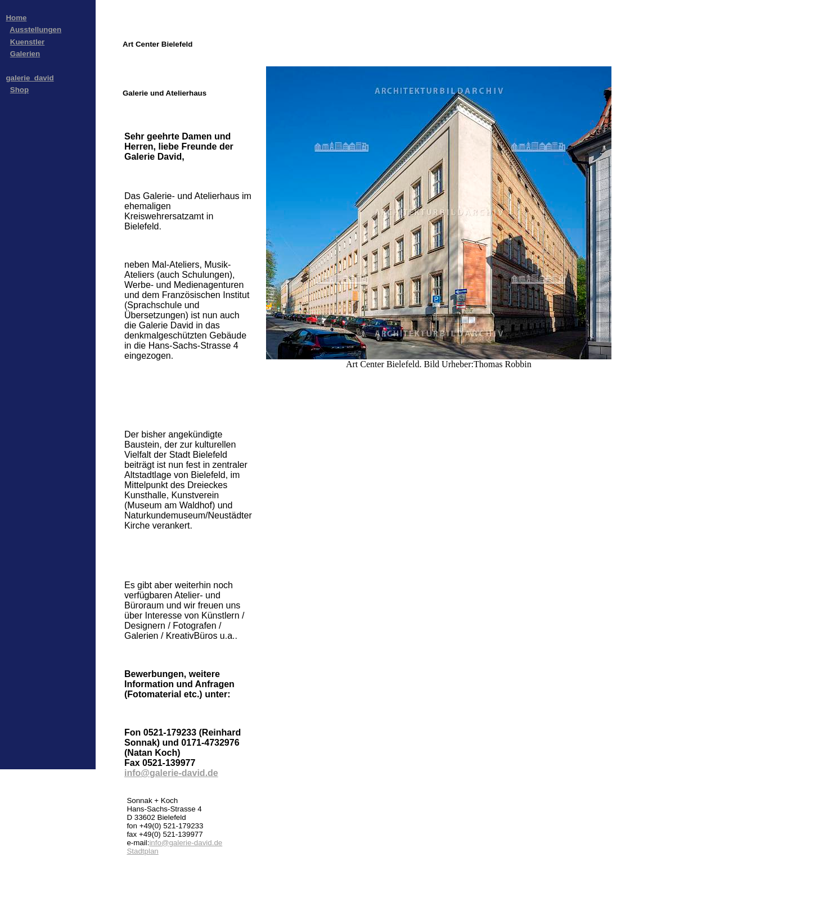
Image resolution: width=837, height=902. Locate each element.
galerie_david (29, 78)
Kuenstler (27, 42)
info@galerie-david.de (171, 773)
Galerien (25, 53)
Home (16, 17)
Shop (19, 89)
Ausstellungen (35, 29)
